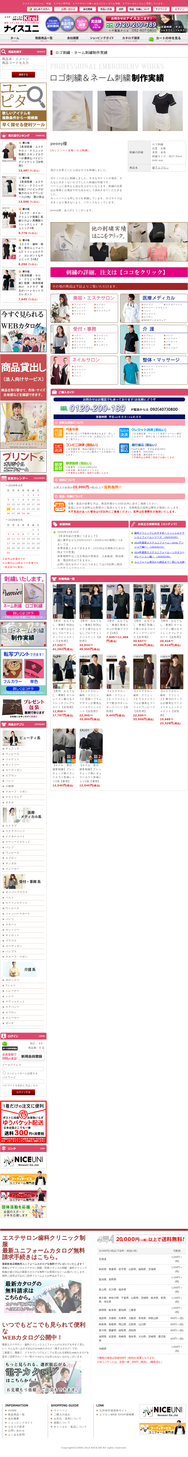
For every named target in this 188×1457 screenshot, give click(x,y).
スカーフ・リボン (17, 791)
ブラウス (11, 940)
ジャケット (13, 759)
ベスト (10, 897)
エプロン (11, 775)
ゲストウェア (14, 796)
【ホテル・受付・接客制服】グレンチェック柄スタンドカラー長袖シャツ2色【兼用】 (64, 773)
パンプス (11, 951)
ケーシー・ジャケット (155, 307)
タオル (10, 802)
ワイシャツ (150, 338)
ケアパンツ (13, 1006)
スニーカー (13, 868)
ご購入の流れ (62, 1414)
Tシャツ (11, 985)
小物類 (10, 786)
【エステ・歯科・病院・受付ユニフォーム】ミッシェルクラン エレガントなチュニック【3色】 (31, 252)
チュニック (13, 748)
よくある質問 (16, 1434)
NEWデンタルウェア (155, 320)
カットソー (13, 764)
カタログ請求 (16, 1426)
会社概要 (13, 1418)
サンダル (11, 863)
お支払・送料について (67, 1418)
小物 (168, 345)
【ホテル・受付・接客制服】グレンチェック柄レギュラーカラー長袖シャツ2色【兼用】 (90, 773)
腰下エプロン (160, 167)
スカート (11, 924)
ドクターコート (15, 836)
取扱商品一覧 (16, 1414)
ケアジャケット (15, 1001)
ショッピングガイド (20, 1422)
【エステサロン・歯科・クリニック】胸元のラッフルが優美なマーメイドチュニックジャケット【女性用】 (171, 703)
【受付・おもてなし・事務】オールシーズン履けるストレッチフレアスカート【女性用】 (171, 628)
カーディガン (14, 770)
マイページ (61, 1410)
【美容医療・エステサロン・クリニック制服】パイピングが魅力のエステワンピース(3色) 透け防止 (31, 189)
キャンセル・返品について (70, 1426)
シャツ (10, 996)
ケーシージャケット (18, 841)
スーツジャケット (17, 902)
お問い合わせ (16, 1430)
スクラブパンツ (15, 831)
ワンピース (13, 753)
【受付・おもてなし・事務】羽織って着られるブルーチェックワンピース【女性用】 (144, 628)
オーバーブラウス (17, 892)
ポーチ (10, 1023)
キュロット (13, 935)
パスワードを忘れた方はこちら (20, 1085)
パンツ (10, 780)
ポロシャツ (13, 980)
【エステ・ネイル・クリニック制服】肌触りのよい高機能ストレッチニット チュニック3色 (31, 221)
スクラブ (11, 825)
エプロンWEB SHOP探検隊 (116, 1414)
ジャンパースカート (18, 913)
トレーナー (13, 990)
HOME (12, 1410)
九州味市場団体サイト (113, 1410)
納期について (62, 1422)
